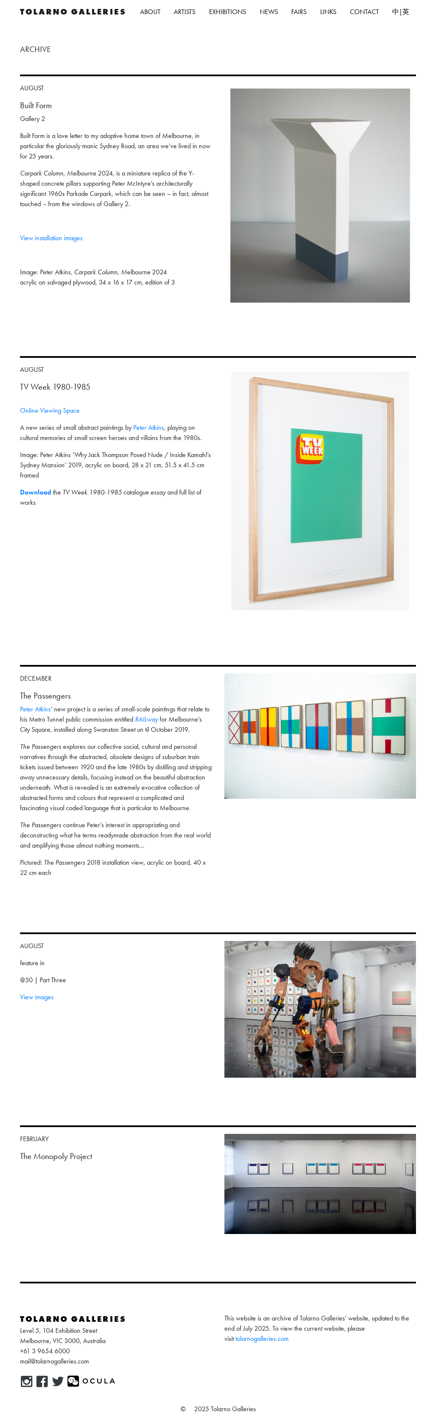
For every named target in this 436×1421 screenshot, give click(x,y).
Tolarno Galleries (73, 11)
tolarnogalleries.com (262, 1338)
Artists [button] (184, 11)
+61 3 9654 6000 (45, 1350)
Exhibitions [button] (227, 11)
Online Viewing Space (50, 410)
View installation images (51, 237)
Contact (364, 11)
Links (328, 11)
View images (37, 996)
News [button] (269, 11)
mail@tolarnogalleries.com (54, 1361)
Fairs (299, 11)
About (150, 11)
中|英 (400, 11)
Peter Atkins (148, 427)
